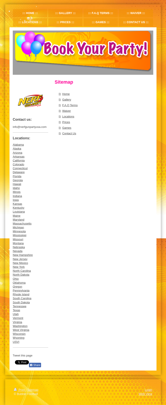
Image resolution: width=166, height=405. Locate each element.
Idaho (16, 188)
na (29, 270)
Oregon (17, 286)
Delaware (19, 172)
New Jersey (20, 259)
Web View (145, 394)
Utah (16, 314)
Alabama (18, 144)
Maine (16, 215)
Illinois (17, 192)
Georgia (18, 180)
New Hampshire (23, 255)
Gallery (66, 99)
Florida (17, 176)
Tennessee (19, 306)
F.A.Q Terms (70, 105)
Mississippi (19, 235)
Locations (68, 116)
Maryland (18, 219)
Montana (18, 243)
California (19, 160)
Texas (16, 310)
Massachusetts (22, 223)
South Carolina (22, 298)
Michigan (18, 227)
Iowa (16, 200)
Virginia (17, 322)
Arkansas (18, 156)
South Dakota (21, 302)
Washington (20, 326)
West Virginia (21, 330)
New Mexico (20, 263)
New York (19, 266)
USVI (16, 341)
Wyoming (18, 337)
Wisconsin (19, 333)
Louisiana (19, 211)
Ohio (16, 278)
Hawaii (17, 184)
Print (20, 390)
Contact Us (69, 133)
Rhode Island (21, 294)
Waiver (66, 110)
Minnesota (19, 231)
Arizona (17, 152)
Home (66, 94)
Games (66, 127)
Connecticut (20, 168)
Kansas (17, 203)
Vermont (18, 318)
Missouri (18, 239)
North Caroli (20, 270)
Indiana (17, 196)
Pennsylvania (21, 290)
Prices (66, 122)
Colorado (18, 164)
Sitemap (32, 390)
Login (148, 390)
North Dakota (21, 274)
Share (35, 365)
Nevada (17, 251)
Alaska (17, 148)
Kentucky (18, 207)
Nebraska (19, 247)
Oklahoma (19, 282)
